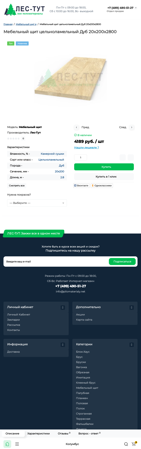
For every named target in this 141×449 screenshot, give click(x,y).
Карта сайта (84, 319)
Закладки (13, 319)
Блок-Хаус (83, 351)
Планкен (82, 398)
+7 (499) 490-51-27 (120, 8)
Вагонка (81, 367)
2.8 (62, 177)
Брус (79, 357)
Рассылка (13, 325)
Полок (80, 408)
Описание (12, 433)
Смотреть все (16, 185)
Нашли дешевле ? (86, 147)
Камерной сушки (52, 153)
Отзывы (64, 433)
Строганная (84, 413)
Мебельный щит (87, 388)
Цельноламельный (51, 159)
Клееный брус (85, 382)
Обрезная (82, 372)
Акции (80, 314)
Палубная (82, 393)
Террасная (83, 418)
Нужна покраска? (19, 194)
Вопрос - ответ (89, 433)
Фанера (81, 429)
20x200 (59, 171)
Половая (82, 403)
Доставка (13, 351)
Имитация (83, 377)
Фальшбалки (84, 424)
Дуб (61, 165)
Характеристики (38, 433)
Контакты (13, 330)
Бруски (81, 362)
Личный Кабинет (18, 314)
